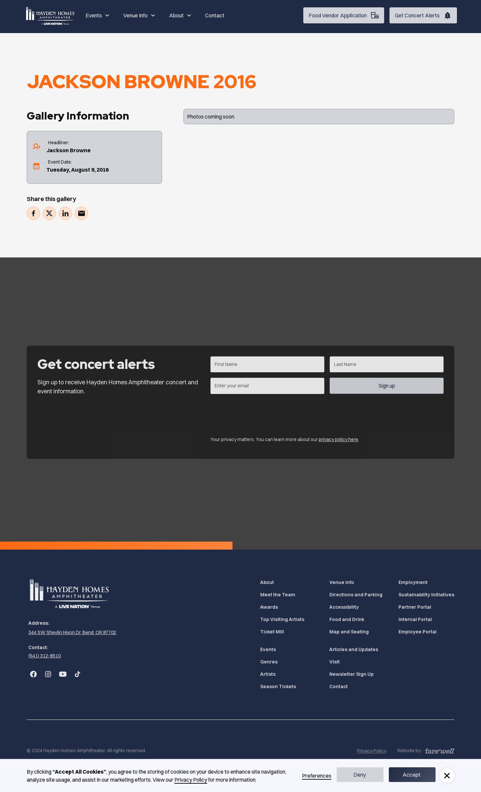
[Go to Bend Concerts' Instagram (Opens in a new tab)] (48, 674)
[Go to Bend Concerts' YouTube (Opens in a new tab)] (63, 674)
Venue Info (341, 582)
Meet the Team (277, 595)
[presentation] (261, 416)
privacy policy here (338, 442)
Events (268, 649)
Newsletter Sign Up (351, 674)
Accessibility (344, 607)
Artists (268, 674)
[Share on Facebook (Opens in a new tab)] (33, 213)
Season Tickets (278, 686)
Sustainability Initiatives (426, 595)
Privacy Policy (190, 779)
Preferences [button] (316, 775)
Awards (269, 607)
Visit (334, 662)
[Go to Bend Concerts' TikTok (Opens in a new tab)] (77, 674)
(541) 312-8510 (44, 656)
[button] (97, 15)
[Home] (50, 15)
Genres (269, 662)
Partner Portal (414, 607)
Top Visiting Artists (282, 619)
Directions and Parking (355, 595)
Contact (214, 15)
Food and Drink (346, 619)
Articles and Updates (353, 649)
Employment (413, 582)
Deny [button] (359, 774)
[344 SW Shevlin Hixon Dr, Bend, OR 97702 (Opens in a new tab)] (71, 632)
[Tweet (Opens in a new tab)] (49, 213)
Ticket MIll (272, 632)
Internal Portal (415, 619)
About (267, 582)
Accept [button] (412, 774)
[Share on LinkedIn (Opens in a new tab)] (65, 213)
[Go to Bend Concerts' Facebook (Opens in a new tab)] (33, 674)
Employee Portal (417, 632)
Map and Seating (349, 632)
